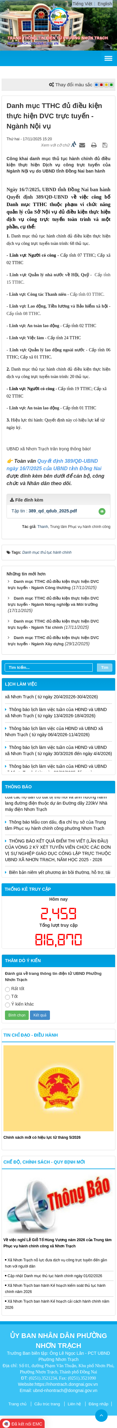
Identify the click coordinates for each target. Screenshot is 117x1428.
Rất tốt (14, 989)
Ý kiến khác (19, 1004)
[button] (102, 511)
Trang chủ (17, 1404)
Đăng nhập (98, 1404)
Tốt (11, 997)
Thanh (42, 527)
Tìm (104, 667)
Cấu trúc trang (47, 1404)
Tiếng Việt (82, 3)
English (105, 3)
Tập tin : (44, 510)
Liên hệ (74, 1404)
